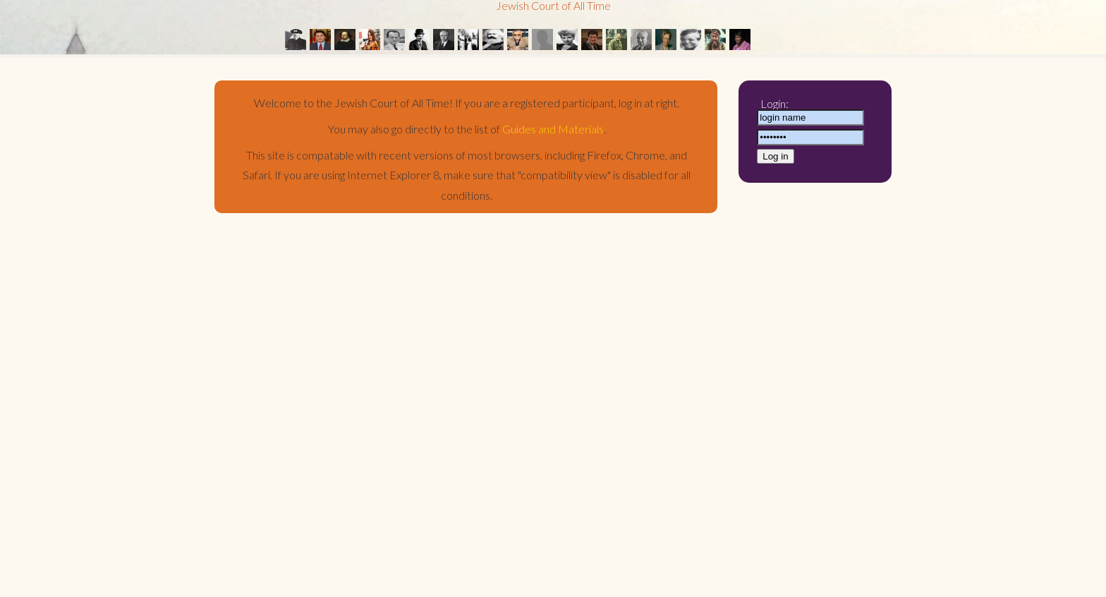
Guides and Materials (553, 128)
